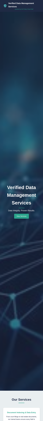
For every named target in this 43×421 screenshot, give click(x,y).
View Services (21, 216)
